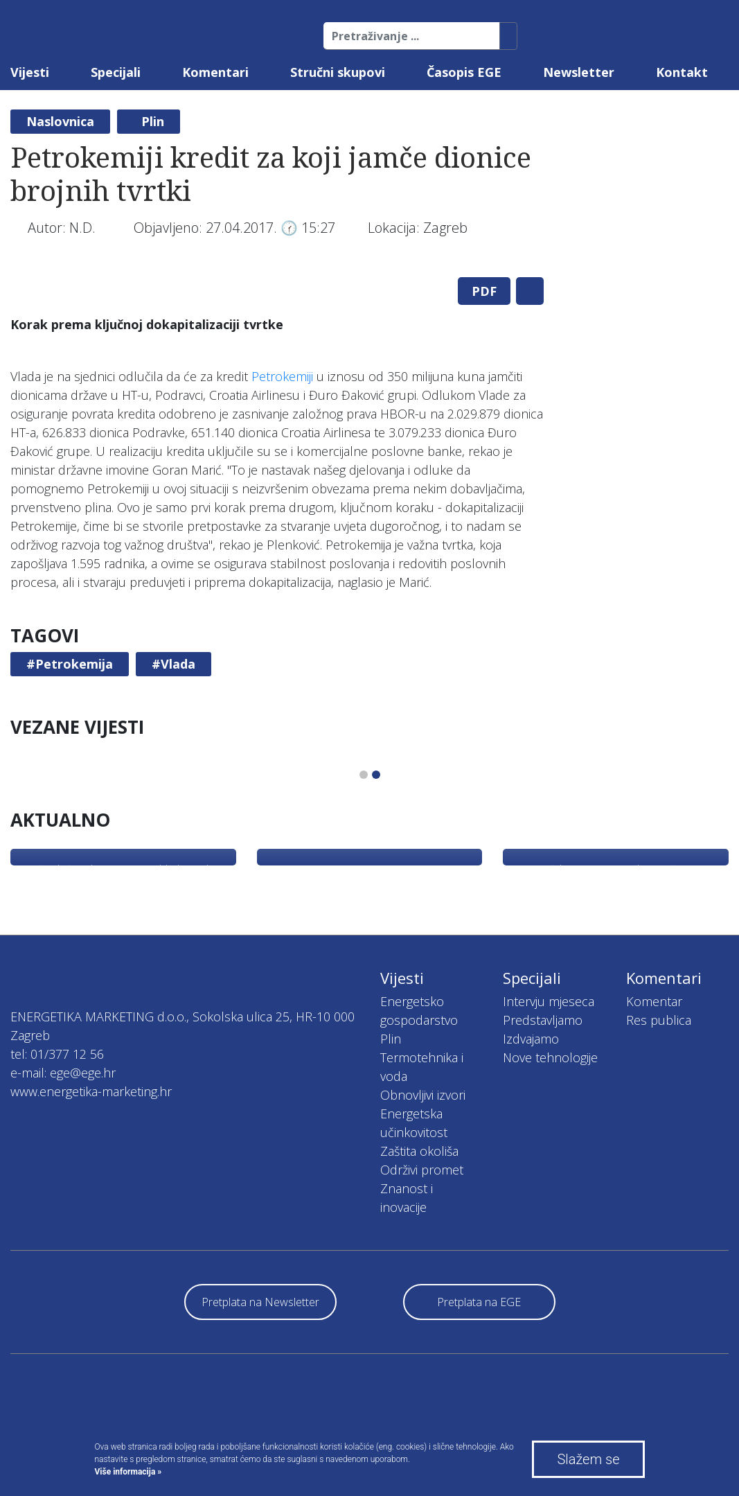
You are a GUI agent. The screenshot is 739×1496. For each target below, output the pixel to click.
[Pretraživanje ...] (411, 36)
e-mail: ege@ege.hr (63, 1072)
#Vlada (173, 663)
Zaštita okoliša (419, 1151)
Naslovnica (60, 121)
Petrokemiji (282, 376)
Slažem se (588, 1459)
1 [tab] (363, 775)
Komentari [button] (215, 72)
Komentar (654, 1001)
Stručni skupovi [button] (337, 72)
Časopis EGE (464, 72)
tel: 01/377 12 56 (57, 1054)
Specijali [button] (116, 72)
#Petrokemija (69, 663)
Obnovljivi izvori (422, 1094)
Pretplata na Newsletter (260, 1302)
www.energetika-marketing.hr (91, 1091)
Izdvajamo (531, 1038)
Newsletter (578, 72)
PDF (484, 291)
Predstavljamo (542, 1020)
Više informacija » (128, 1472)
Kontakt (682, 72)
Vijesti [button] (29, 72)
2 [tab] (376, 775)
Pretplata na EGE (479, 1302)
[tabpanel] (277, 266)
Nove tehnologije (550, 1057)
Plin (152, 121)
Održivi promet (421, 1169)
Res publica (658, 1020)
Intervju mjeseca (548, 1001)
